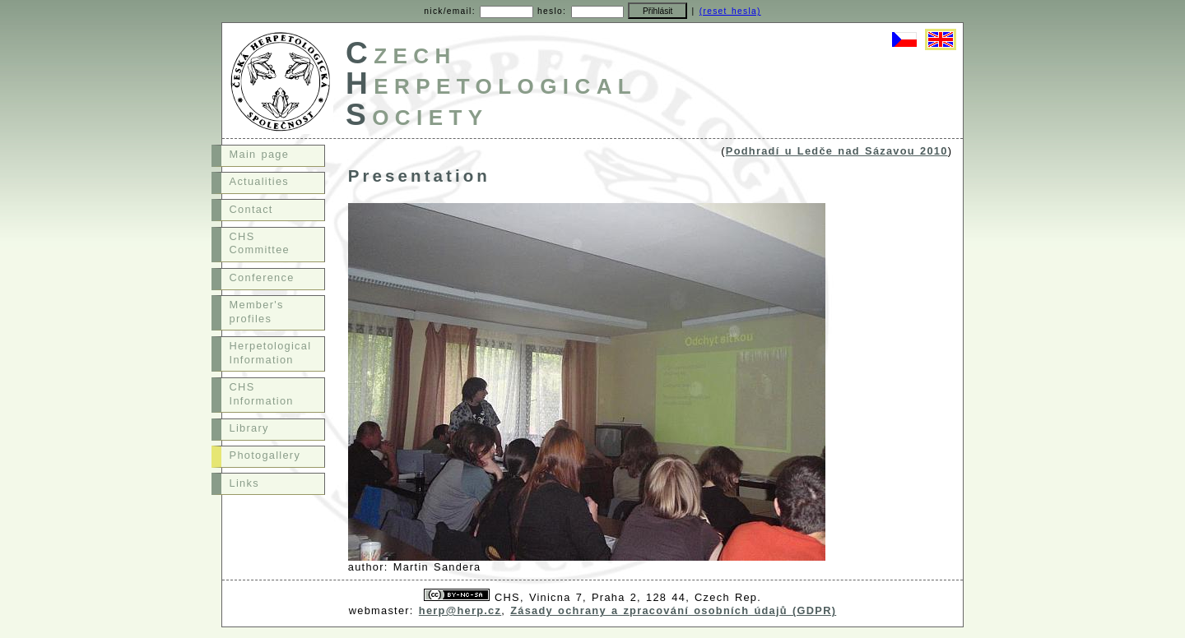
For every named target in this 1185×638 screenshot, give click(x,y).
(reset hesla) (730, 11)
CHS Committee (260, 243)
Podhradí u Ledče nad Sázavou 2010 (837, 151)
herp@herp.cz (460, 610)
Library (249, 428)
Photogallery (265, 455)
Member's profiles (257, 311)
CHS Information (262, 394)
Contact (251, 209)
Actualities (259, 181)
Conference (262, 277)
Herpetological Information (271, 353)
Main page (260, 154)
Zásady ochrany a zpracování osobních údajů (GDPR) (673, 610)
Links (244, 483)
